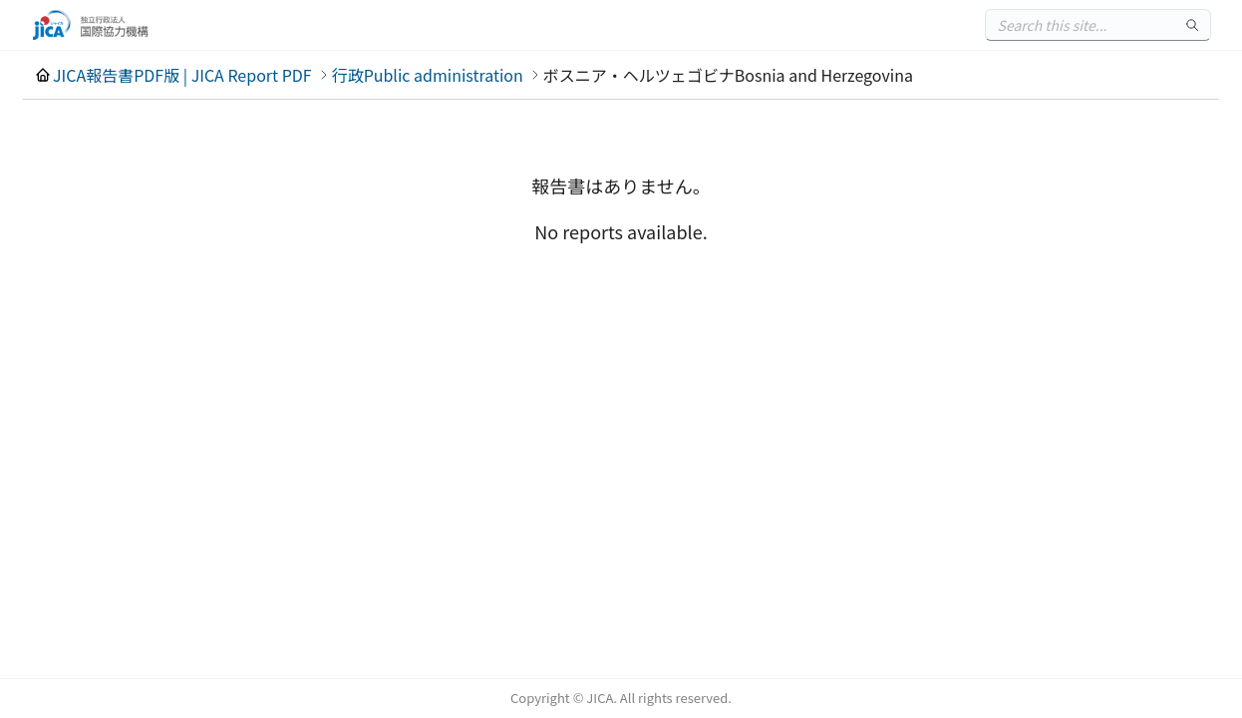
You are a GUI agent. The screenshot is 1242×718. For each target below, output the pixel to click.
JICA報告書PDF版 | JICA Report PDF (182, 75)
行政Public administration (427, 75)
